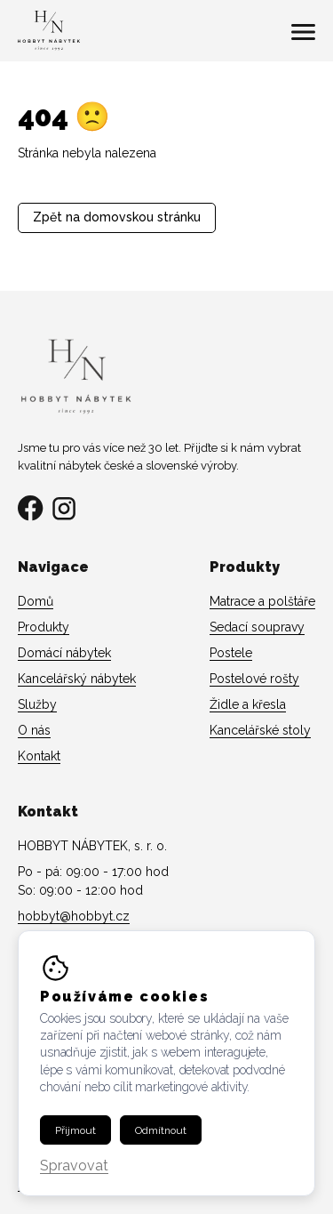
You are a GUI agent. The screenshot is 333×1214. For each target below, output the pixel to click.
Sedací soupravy (257, 627)
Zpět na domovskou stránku (117, 217)
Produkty (43, 627)
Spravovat (74, 1166)
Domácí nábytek (64, 653)
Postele (231, 653)
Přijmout (75, 1130)
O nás (34, 730)
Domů (35, 601)
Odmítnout (160, 1130)
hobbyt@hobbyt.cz (74, 916)
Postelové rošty (254, 678)
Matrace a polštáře (262, 601)
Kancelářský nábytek (77, 678)
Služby (37, 704)
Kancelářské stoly (260, 730)
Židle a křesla (248, 704)
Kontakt (39, 756)
